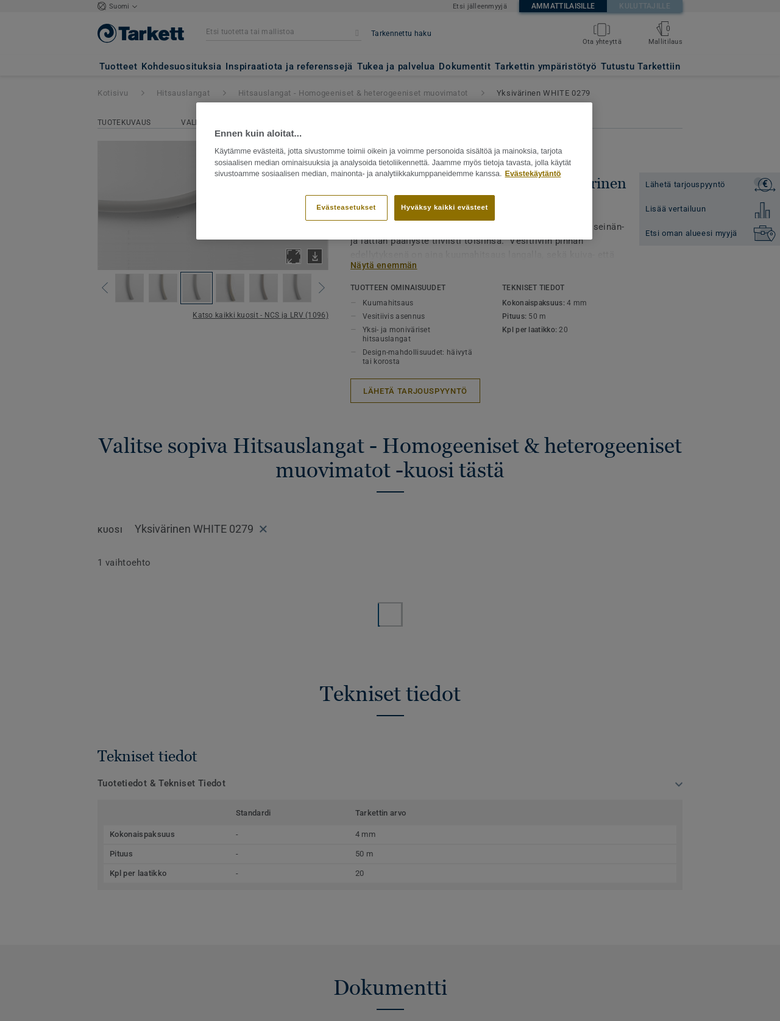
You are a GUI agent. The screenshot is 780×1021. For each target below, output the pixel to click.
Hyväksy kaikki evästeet (444, 207)
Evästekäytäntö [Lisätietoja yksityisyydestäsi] (533, 173)
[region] (394, 171)
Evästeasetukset (346, 207)
